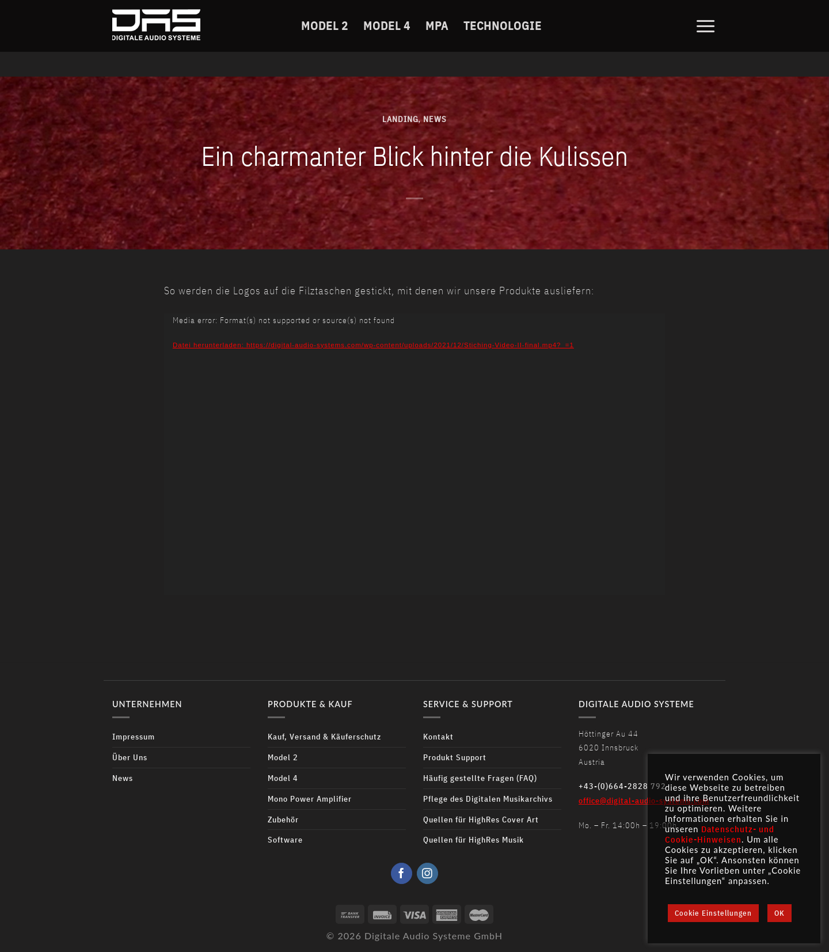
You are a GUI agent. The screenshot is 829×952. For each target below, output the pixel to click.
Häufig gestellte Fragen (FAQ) (480, 777)
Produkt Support (454, 757)
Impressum (133, 736)
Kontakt (438, 736)
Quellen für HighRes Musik (473, 839)
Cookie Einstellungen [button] (713, 913)
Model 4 (386, 25)
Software (285, 839)
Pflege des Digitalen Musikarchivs (488, 798)
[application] (414, 454)
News (435, 118)
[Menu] (706, 25)
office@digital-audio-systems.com (644, 800)
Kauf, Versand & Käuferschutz (324, 736)
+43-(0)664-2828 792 (622, 785)
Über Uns (129, 757)
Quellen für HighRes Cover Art (481, 819)
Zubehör (283, 819)
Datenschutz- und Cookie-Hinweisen (719, 834)
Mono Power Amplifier (310, 798)
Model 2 (324, 25)
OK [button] (779, 913)
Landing (400, 118)
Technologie (502, 25)
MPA (436, 25)
